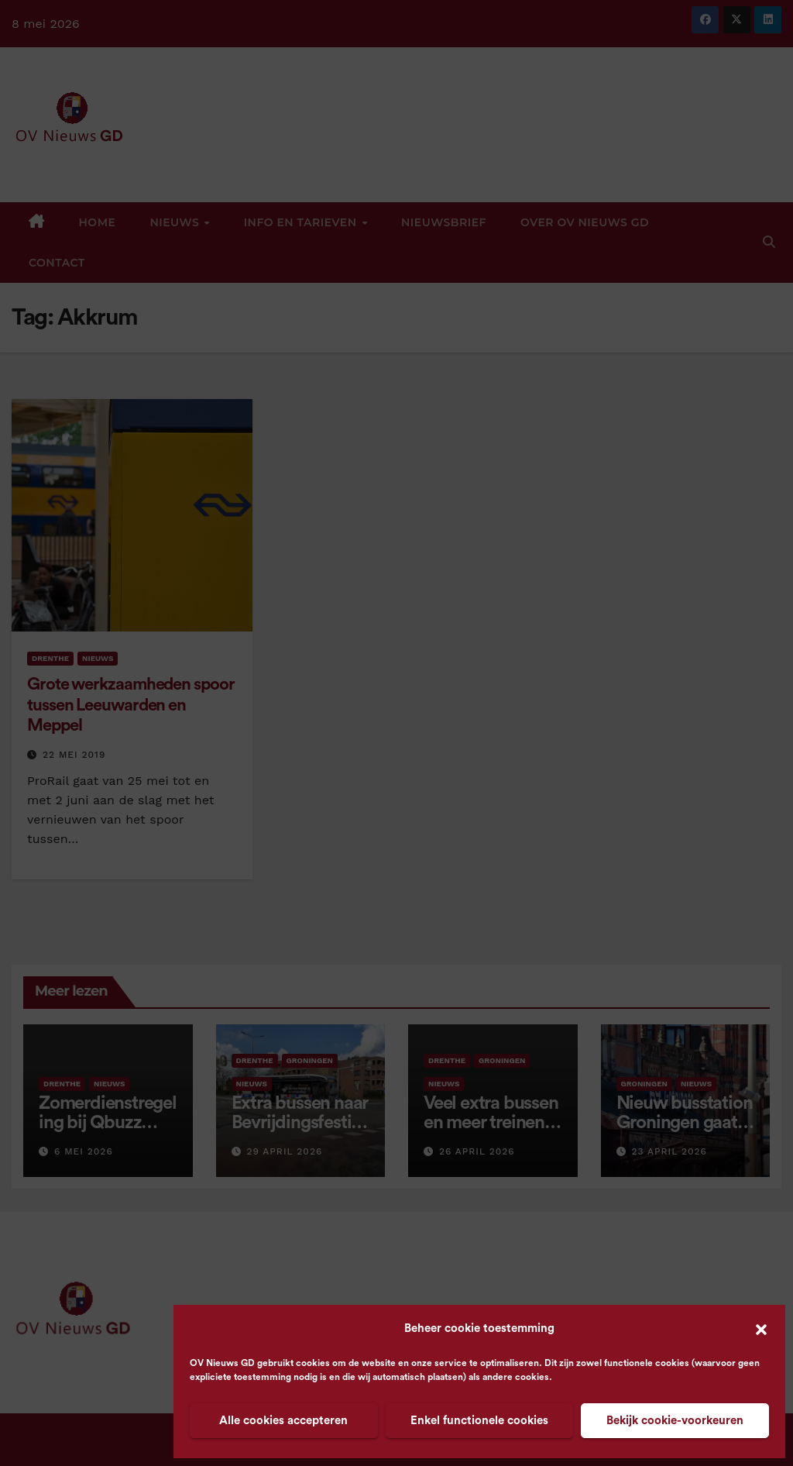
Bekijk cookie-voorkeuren (674, 1420)
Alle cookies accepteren (283, 1420)
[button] (761, 1329)
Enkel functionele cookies (479, 1420)
